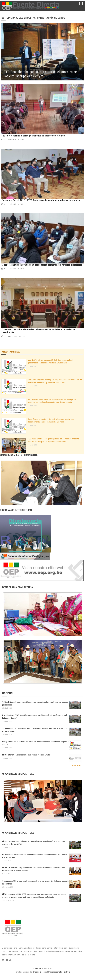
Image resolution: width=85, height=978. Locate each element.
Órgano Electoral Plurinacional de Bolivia (51, 972)
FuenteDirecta (41, 968)
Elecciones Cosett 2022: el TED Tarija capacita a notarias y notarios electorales (40, 200)
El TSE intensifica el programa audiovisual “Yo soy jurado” (26, 755)
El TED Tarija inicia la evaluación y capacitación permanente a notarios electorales (41, 264)
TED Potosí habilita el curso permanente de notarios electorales (33, 135)
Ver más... (77, 765)
